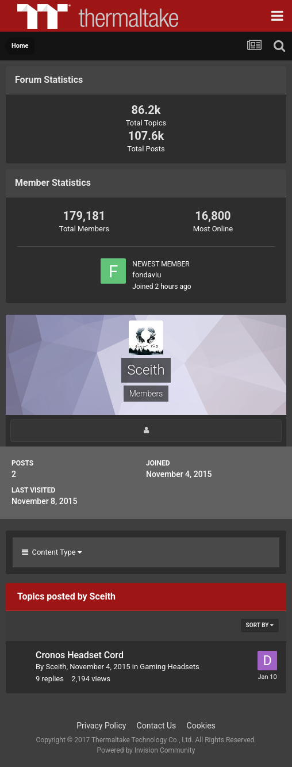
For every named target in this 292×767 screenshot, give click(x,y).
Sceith (55, 666)
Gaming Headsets (169, 666)
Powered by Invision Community (146, 750)
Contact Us (156, 725)
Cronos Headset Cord (80, 655)
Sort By (260, 625)
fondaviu (146, 274)
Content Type (52, 552)
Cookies (201, 725)
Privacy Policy (101, 725)
